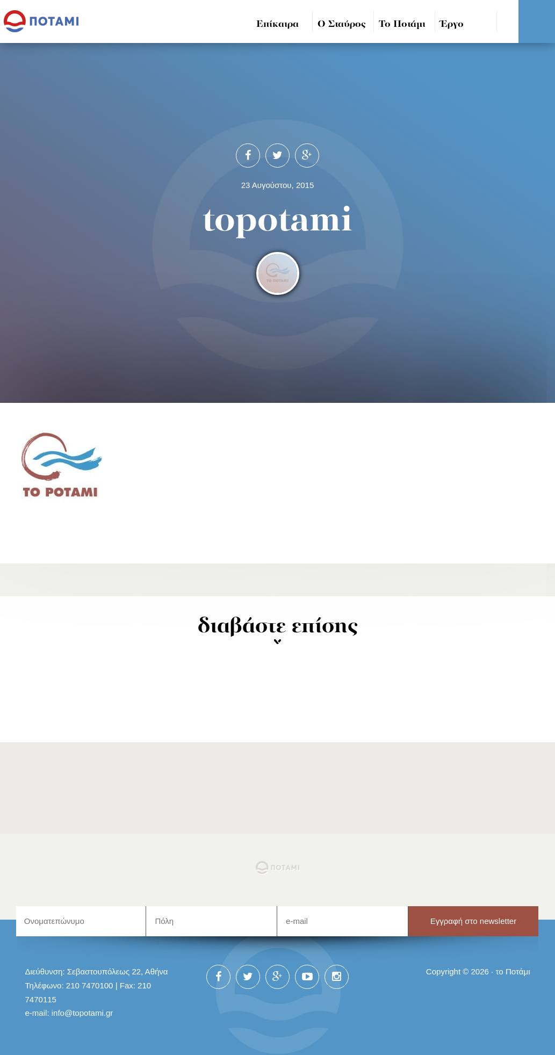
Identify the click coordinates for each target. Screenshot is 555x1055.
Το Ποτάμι (402, 24)
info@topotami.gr (82, 1012)
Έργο (452, 24)
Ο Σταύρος (342, 24)
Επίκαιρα (277, 24)
